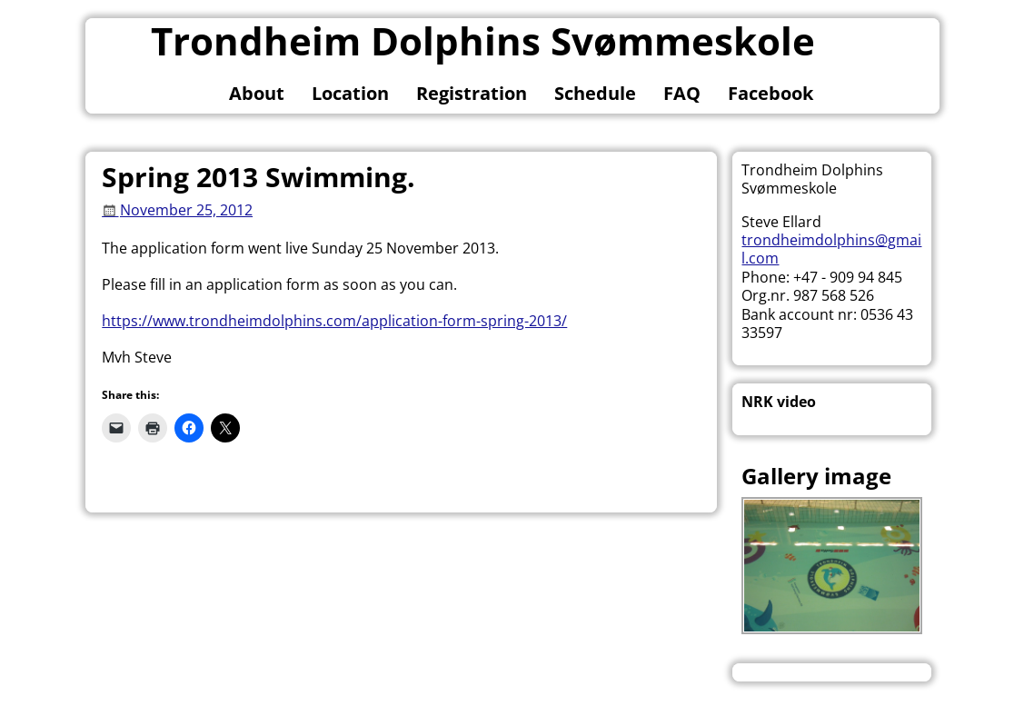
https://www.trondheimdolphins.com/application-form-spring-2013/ (334, 321)
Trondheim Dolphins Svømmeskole (483, 40)
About (256, 93)
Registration (471, 93)
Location (350, 93)
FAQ (682, 93)
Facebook (770, 93)
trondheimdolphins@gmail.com (831, 249)
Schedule (595, 93)
